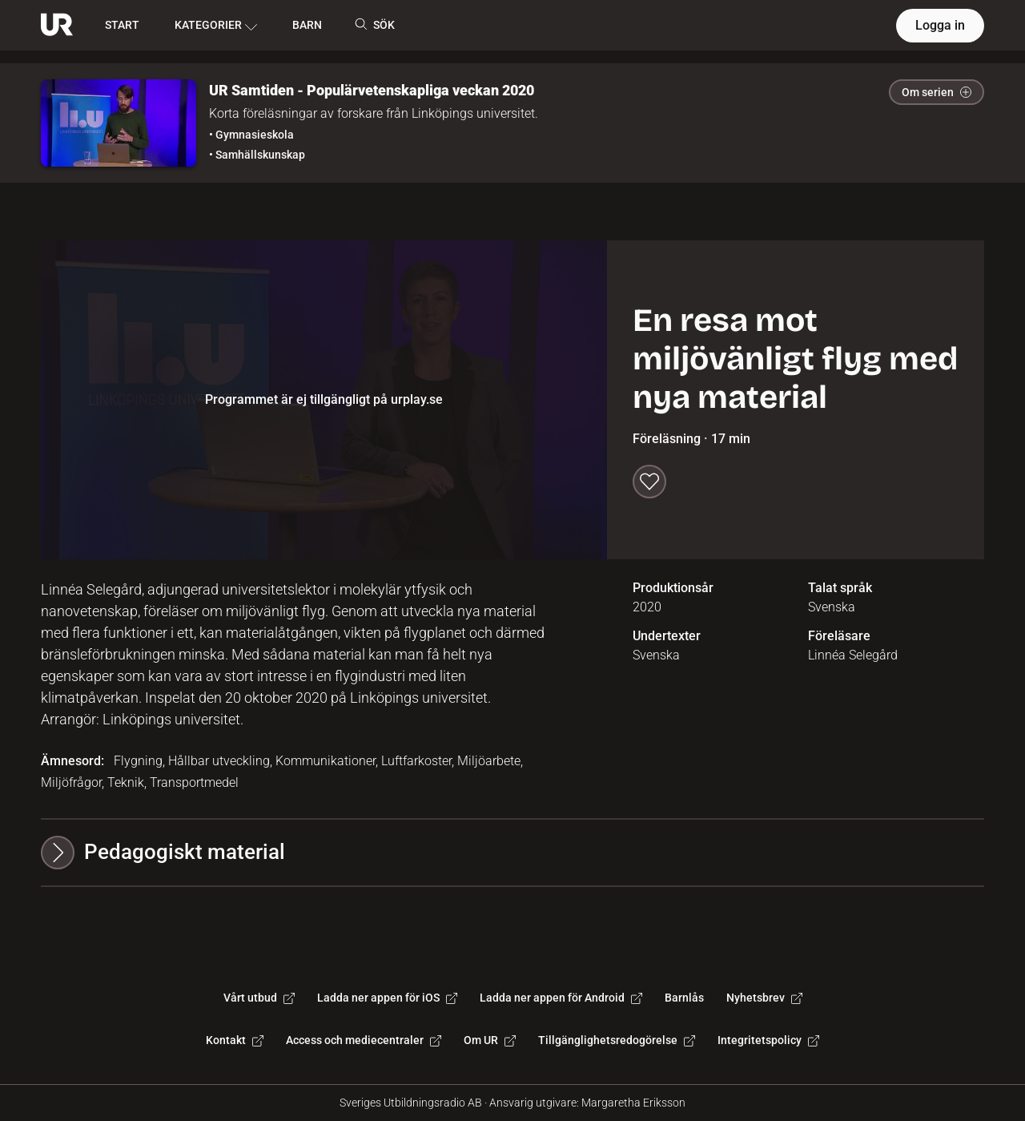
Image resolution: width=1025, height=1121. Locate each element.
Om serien (936, 92)
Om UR (490, 1040)
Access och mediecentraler (363, 1040)
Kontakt (234, 1040)
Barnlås (684, 997)
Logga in (940, 25)
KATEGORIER (216, 25)
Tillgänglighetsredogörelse (616, 1040)
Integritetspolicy (768, 1040)
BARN (307, 24)
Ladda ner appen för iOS (387, 997)
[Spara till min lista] (649, 481)
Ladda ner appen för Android (561, 997)
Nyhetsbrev (764, 997)
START (122, 24)
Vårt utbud (259, 997)
